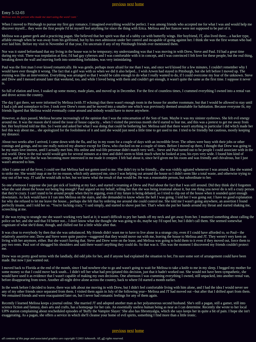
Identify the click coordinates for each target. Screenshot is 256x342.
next (130, 4)
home (139, 4)
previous (119, 4)
